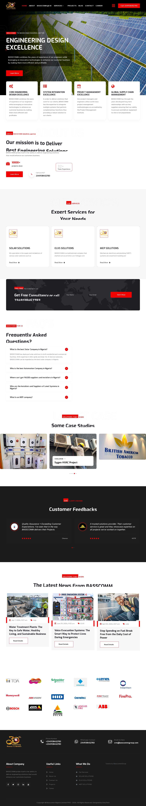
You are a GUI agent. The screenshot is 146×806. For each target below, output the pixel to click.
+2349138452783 (53, 741)
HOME (24, 6)
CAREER (99, 6)
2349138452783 (87, 743)
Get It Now (121, 295)
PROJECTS (72, 6)
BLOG (80, 6)
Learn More (14, 73)
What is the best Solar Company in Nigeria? (28, 349)
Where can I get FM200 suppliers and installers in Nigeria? (35, 377)
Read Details (18, 641)
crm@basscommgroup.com (126, 743)
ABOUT (32, 6)
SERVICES (58, 6)
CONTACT (89, 6)
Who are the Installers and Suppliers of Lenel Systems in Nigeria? (34, 387)
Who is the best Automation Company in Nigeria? (31, 368)
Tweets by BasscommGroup (115, 764)
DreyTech (106, 803)
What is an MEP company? (21, 397)
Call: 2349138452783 (129, 6)
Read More (14, 262)
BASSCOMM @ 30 (44, 6)
